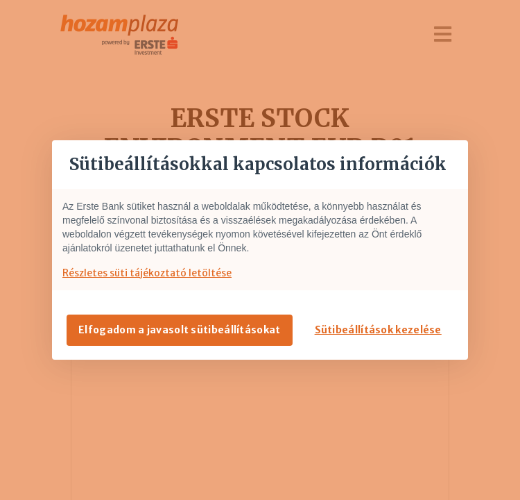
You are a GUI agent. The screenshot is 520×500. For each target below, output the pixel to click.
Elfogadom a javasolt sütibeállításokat (179, 330)
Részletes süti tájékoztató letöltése (147, 273)
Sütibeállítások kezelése (378, 330)
